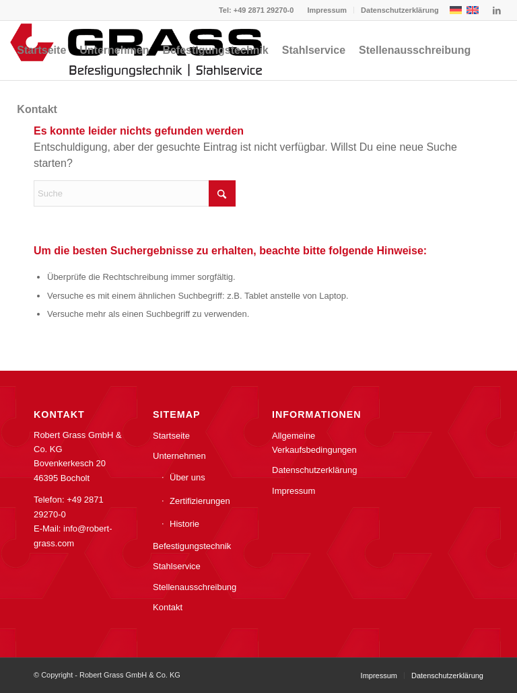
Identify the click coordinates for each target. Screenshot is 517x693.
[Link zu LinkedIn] (497, 10)
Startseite (171, 436)
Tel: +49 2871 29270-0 (256, 10)
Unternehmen (179, 456)
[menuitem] (327, 10)
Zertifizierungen (200, 501)
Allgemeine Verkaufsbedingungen (314, 443)
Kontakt (167, 607)
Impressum (327, 10)
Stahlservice (177, 566)
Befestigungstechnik (192, 546)
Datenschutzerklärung (400, 10)
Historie (184, 524)
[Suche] (135, 193)
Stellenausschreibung (194, 587)
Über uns (187, 477)
